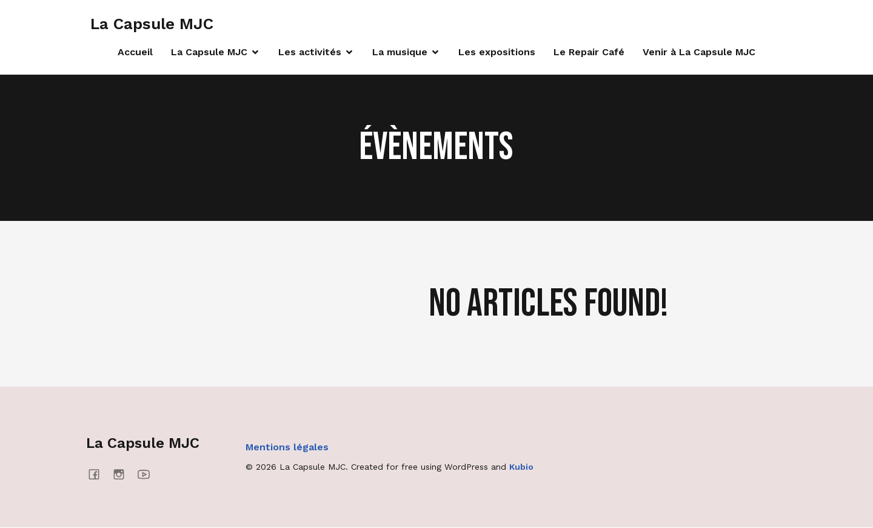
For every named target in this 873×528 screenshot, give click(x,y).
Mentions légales (287, 447)
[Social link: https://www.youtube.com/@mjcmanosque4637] (148, 474)
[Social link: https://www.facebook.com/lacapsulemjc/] (98, 474)
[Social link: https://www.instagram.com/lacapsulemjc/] (123, 474)
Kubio (521, 467)
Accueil (135, 52)
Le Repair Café (589, 52)
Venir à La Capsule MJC (699, 52)
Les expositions (496, 52)
